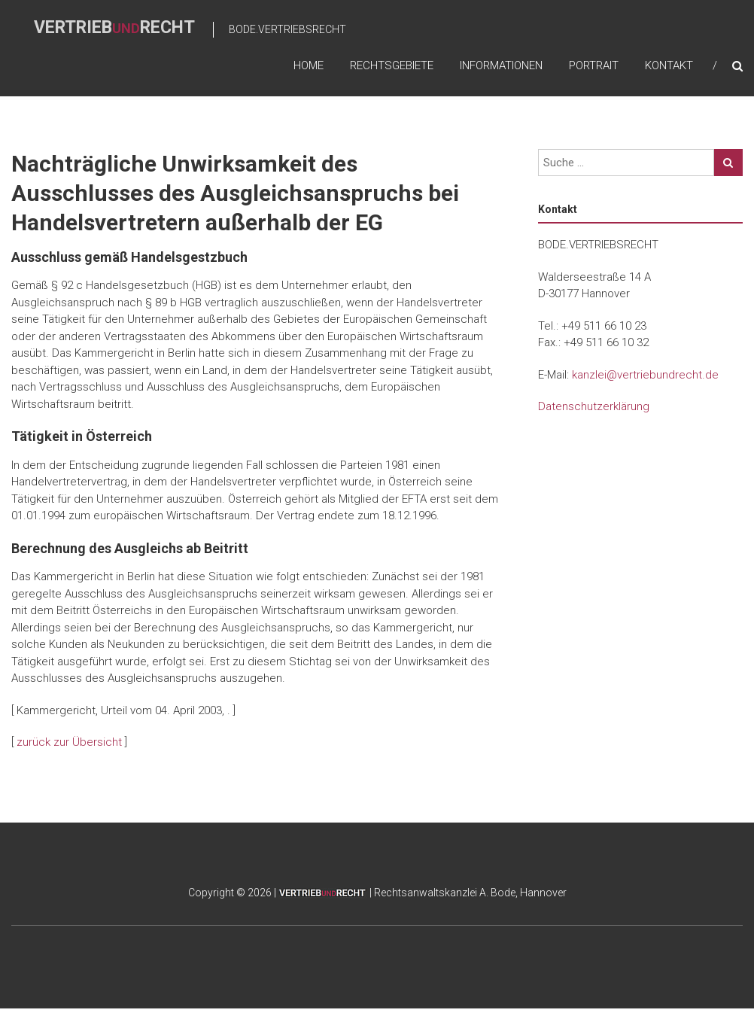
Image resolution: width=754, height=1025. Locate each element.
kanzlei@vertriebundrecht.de (645, 375)
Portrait (594, 65)
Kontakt (669, 65)
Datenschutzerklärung (593, 406)
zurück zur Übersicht (69, 742)
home (308, 65)
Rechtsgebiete (391, 65)
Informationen (501, 65)
